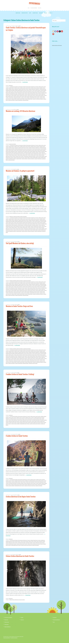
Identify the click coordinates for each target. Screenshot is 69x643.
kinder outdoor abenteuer (18, 91)
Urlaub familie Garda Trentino (34, 97)
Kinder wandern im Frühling (39, 92)
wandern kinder (18, 158)
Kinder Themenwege (18, 92)
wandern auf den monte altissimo (18, 157)
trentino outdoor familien (25, 97)
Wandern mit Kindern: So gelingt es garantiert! (20, 171)
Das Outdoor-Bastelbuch (8, 617)
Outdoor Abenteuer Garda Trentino (19, 153)
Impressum (54, 617)
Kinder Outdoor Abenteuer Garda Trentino (30, 91)
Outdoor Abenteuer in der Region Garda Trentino (21, 497)
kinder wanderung (14, 152)
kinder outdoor (11, 91)
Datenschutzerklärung (56, 619)
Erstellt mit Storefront (14, 637)
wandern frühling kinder (42, 157)
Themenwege (11, 97)
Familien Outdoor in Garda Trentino (17, 436)
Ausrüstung (35, 12)
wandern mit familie (16, 216)
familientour (37, 89)
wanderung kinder (25, 100)
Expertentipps (25, 12)
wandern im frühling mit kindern (11, 158)
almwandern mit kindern (14, 86)
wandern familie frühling (34, 157)
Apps (30, 12)
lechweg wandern (20, 152)
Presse (45, 12)
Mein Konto (6, 619)
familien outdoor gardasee (35, 87)
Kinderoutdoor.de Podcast (57, 45)
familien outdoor (17, 87)
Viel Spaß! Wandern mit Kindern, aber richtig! (20, 244)
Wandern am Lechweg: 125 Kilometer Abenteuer (20, 111)
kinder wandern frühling (31, 92)
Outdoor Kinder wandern (39, 95)
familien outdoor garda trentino (25, 87)
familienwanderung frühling (10, 90)
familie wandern (11, 87)
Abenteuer (18, 12)
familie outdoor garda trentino (35, 416)
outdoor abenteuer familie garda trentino (31, 289)
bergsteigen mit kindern (22, 86)
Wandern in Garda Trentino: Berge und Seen (19, 306)
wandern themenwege (18, 100)
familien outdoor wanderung (13, 89)
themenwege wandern (17, 97)
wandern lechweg (24, 158)
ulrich (18, 109)
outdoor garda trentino (31, 95)
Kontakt (22, 617)
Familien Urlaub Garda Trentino (23, 89)
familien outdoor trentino (29, 417)
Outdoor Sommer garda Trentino (18, 96)
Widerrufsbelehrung (7, 626)
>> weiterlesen (25, 82)
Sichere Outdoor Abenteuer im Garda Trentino (32, 96)
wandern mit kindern (11, 100)
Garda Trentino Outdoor (28, 90)
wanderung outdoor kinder (33, 363)
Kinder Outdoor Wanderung (10, 92)
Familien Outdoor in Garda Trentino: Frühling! (20, 375)
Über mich (22, 619)
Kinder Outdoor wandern (41, 91)
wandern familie (27, 157)
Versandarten (7, 624)
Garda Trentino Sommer (36, 90)
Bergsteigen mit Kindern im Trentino (32, 86)
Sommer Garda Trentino (19, 156)
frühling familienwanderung (19, 90)
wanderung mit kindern (27, 280)
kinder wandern (24, 92)
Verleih (50, 12)
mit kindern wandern (35, 152)
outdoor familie (13, 95)
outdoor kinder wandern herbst (22, 227)
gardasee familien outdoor (37, 418)
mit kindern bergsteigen (27, 152)
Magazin (41, 12)
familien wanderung (32, 89)
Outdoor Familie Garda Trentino (21, 95)
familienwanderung (43, 89)
